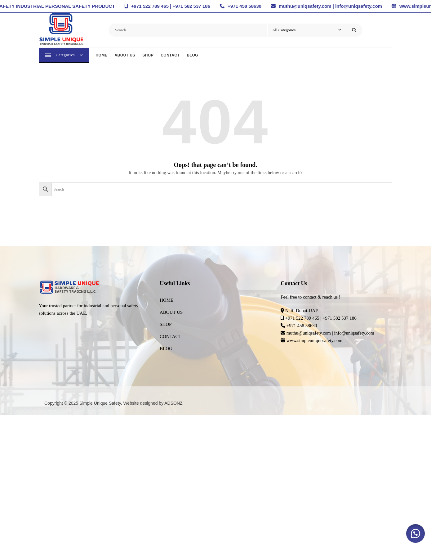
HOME (102, 56)
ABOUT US (125, 56)
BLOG (193, 56)
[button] (415, 533)
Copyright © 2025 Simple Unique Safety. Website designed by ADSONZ (113, 404)
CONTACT (170, 56)
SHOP (148, 56)
